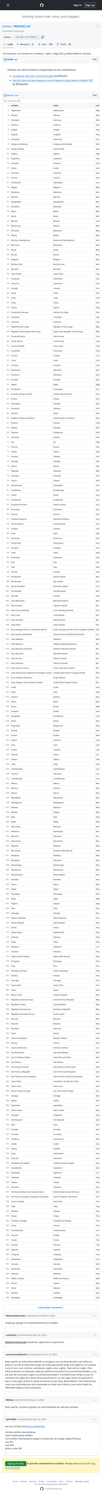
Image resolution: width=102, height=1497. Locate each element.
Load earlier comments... (51, 1307)
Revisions (25, 44)
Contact (69, 1481)
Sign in (78, 5)
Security (32, 1481)
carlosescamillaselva (16, 1354)
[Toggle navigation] (8, 5)
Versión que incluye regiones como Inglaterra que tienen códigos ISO (53, 80)
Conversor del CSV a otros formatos (33, 76)
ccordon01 (11, 1335)
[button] (42, 37)
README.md (22, 26)
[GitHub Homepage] (42, 1489)
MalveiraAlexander (16, 1315)
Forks (64, 44)
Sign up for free (16, 1463)
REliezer (10, 1399)
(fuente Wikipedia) (35, 1426)
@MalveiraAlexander (16, 1342)
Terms (15, 1481)
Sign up (89, 5)
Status (41, 1481)
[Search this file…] (51, 101)
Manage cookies (82, 1481)
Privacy (24, 1481)
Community (52, 1481)
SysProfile (11, 1419)
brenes (6, 26)
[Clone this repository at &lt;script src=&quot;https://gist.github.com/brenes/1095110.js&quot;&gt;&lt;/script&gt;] (27, 37)
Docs (61, 1481)
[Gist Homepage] (42, 5)
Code (8, 44)
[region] (51, 77)
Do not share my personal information (51, 1484)
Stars (45, 44)
